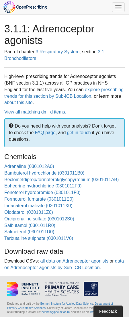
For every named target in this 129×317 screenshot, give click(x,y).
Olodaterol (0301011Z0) (28, 212)
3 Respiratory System (57, 51)
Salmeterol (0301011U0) (29, 231)
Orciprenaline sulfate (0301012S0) (39, 218)
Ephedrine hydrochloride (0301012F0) (43, 185)
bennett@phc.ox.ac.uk (56, 312)
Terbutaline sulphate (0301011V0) (38, 238)
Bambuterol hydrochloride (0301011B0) (44, 173)
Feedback (108, 311)
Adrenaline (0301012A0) (29, 166)
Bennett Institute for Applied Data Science (66, 303)
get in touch (79, 132)
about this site (18, 102)
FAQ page (45, 132)
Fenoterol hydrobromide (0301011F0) (42, 192)
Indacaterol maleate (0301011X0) (38, 205)
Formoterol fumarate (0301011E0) (39, 199)
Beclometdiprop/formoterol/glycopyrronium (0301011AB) (61, 179)
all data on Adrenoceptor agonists (74, 261)
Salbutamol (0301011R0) (29, 225)
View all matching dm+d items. (35, 111)
